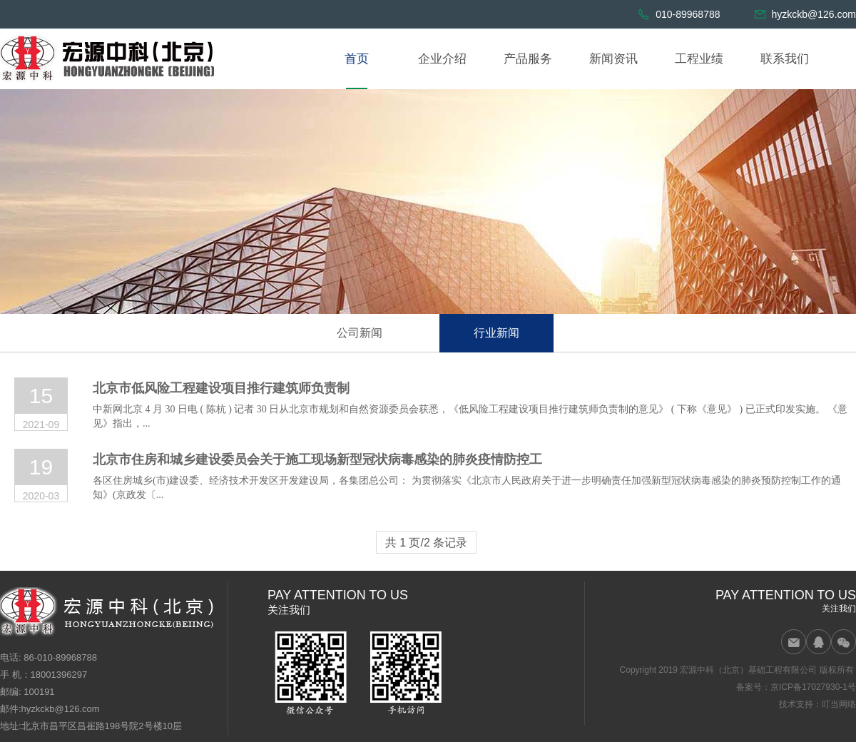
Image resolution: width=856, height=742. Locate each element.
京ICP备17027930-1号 (813, 687)
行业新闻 (496, 333)
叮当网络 (839, 704)
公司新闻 (359, 333)
